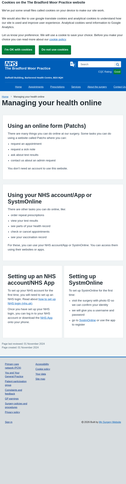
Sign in (8, 422)
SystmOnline (87, 320)
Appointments (36, 87)
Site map (40, 379)
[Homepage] (37, 65)
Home (18, 87)
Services (76, 87)
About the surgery (97, 87)
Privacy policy (12, 412)
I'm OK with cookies (18, 49)
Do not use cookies (55, 49)
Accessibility (42, 364)
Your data (41, 374)
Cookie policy (43, 369)
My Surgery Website (110, 422)
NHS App (46, 317)
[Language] (73, 64)
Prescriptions (57, 87)
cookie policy (57, 39)
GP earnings (12, 398)
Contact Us (119, 87)
